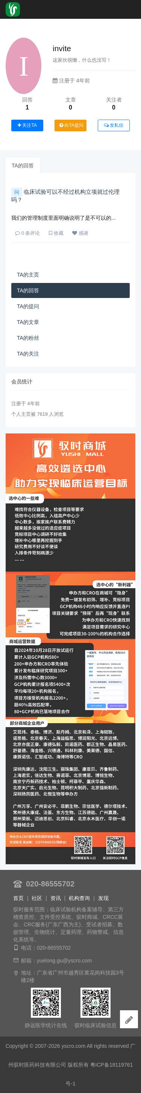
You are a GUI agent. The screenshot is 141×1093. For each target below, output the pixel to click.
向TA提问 (71, 125)
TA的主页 (28, 275)
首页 (18, 898)
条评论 (27, 233)
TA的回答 (23, 166)
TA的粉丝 (28, 338)
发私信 (113, 125)
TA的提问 (28, 306)
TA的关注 (28, 354)
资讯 (55, 898)
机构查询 (79, 898)
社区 (37, 898)
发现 (103, 898)
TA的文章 (28, 322)
